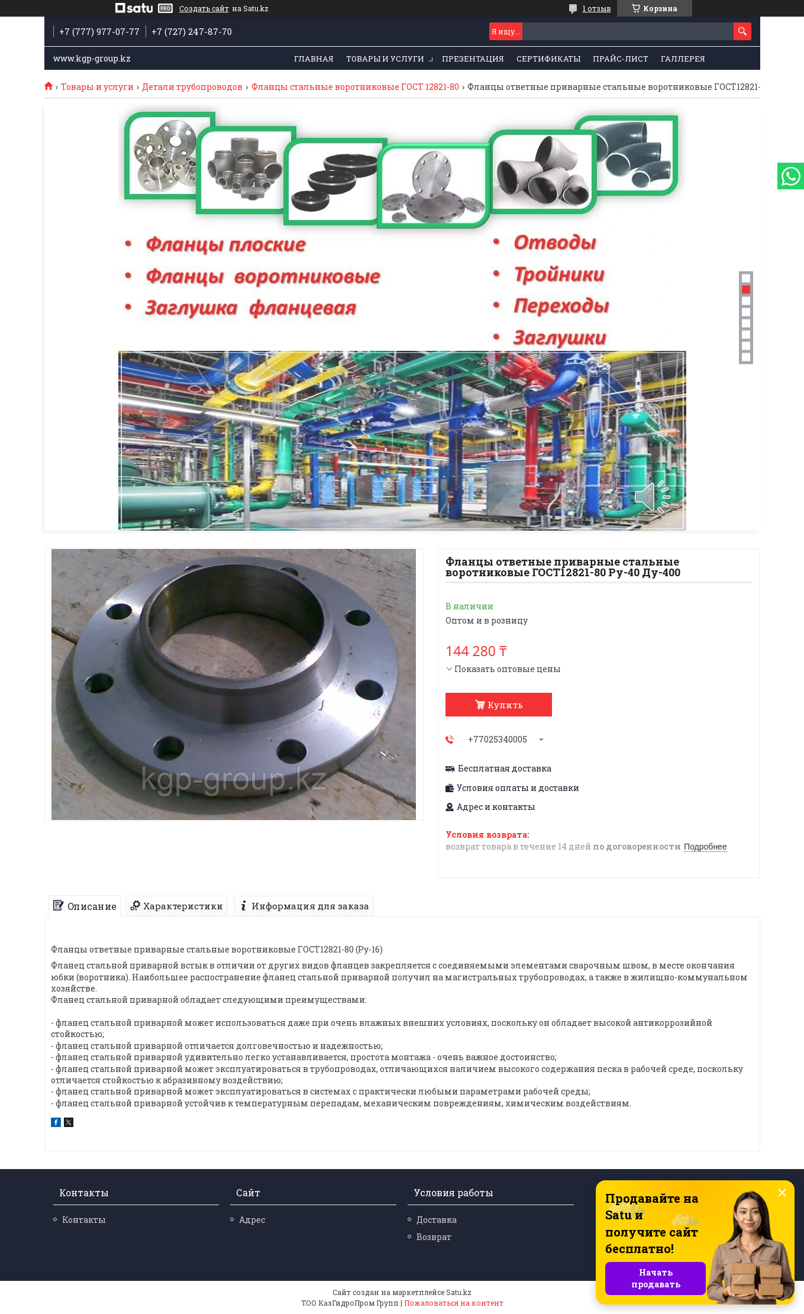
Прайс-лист (620, 58)
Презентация (473, 58)
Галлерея (683, 58)
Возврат (433, 1236)
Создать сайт (204, 8)
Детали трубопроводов (192, 87)
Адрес (252, 1219)
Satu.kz (459, 1292)
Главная (314, 58)
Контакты (84, 1219)
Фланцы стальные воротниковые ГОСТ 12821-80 (355, 87)
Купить (505, 705)
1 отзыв (597, 8)
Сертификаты (548, 58)
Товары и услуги (385, 58)
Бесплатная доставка (504, 768)
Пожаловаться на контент (453, 1302)
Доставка (436, 1219)
